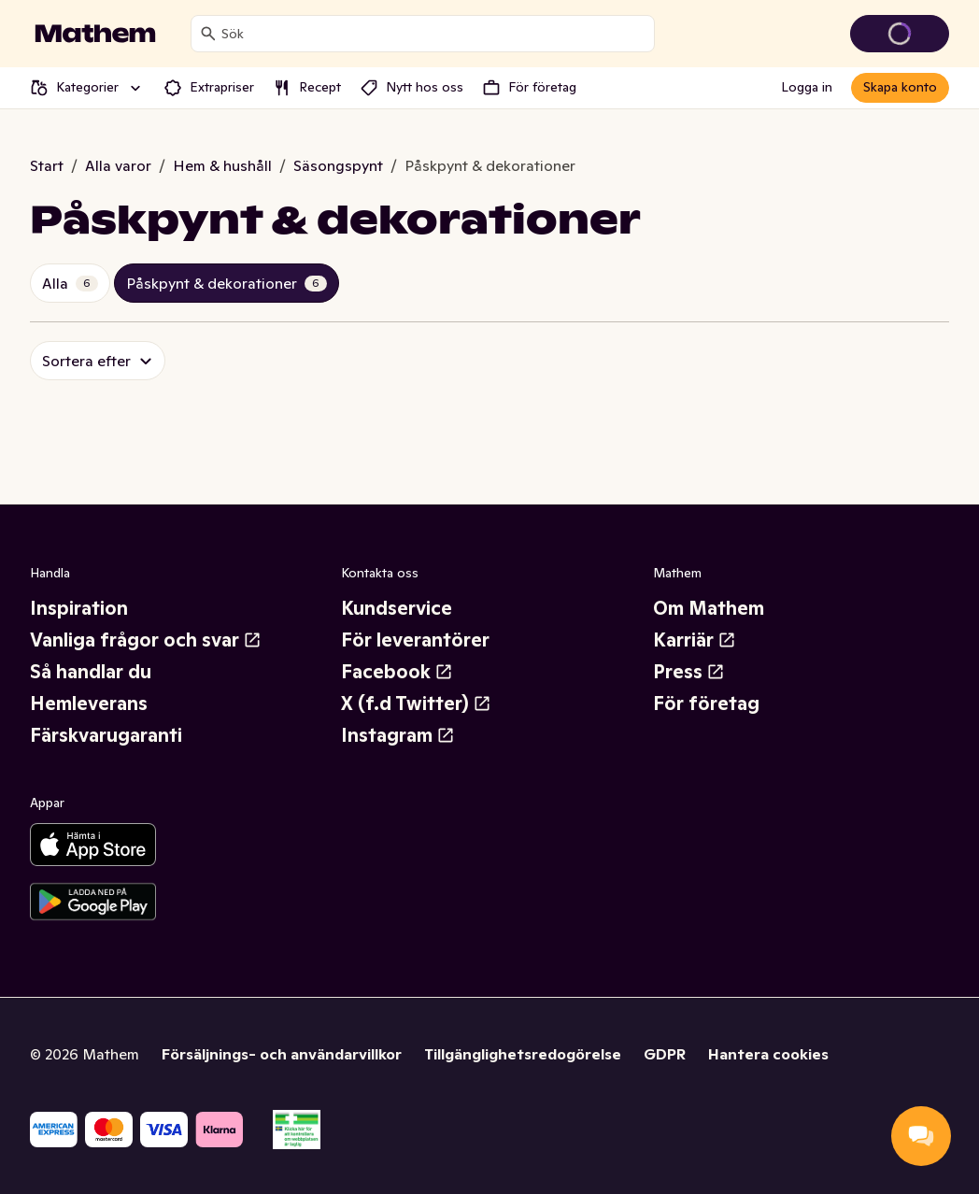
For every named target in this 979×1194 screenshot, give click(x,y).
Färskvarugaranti (106, 735)
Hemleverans (89, 703)
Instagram (398, 735)
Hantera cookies (768, 1054)
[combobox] (433, 33)
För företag (706, 703)
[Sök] (208, 33)
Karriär (694, 640)
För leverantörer (415, 640)
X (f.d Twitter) (416, 703)
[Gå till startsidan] (95, 33)
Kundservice (396, 608)
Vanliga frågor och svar (146, 640)
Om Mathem (708, 608)
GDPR (665, 1054)
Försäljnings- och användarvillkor (282, 1054)
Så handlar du (90, 672)
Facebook (397, 672)
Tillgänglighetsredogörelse (522, 1054)
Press (689, 672)
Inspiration (79, 608)
